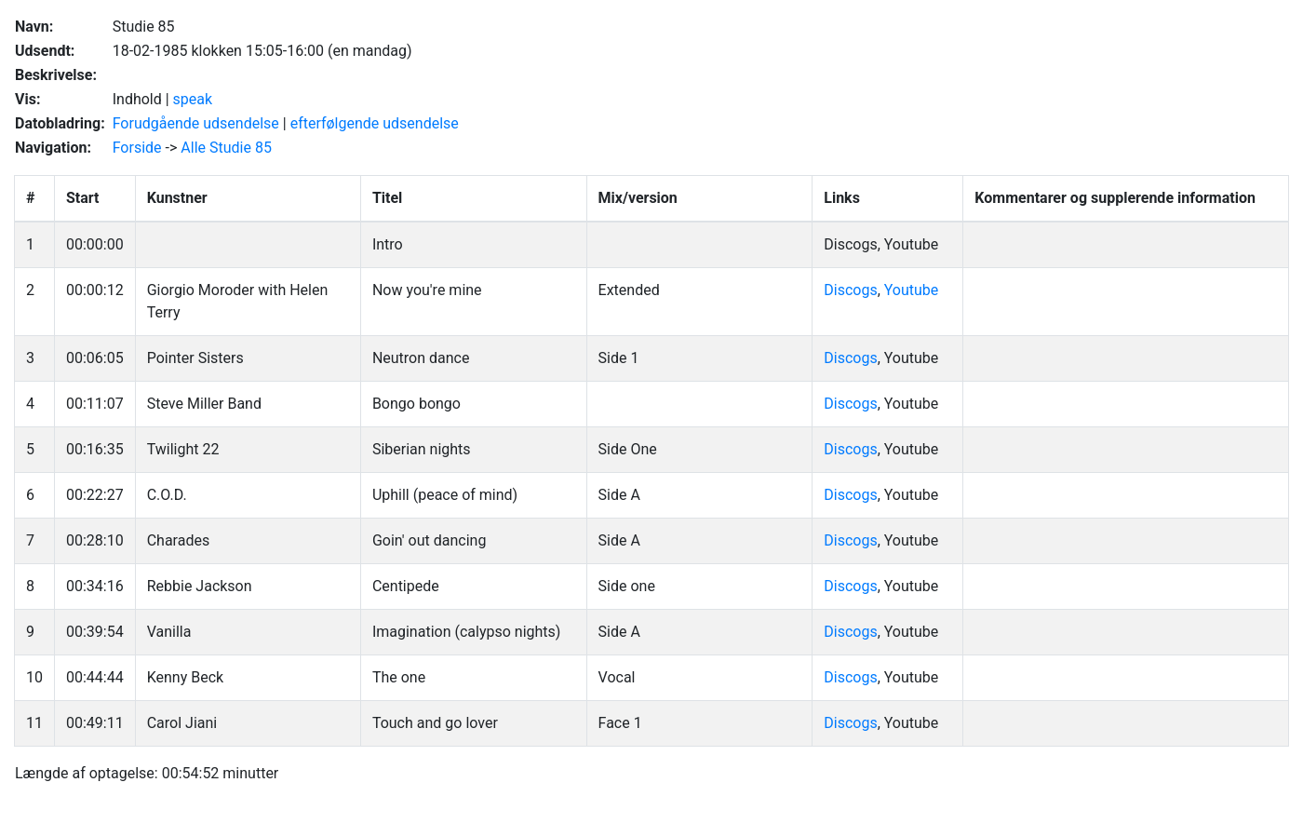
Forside (137, 147)
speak (193, 99)
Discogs (850, 290)
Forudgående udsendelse (196, 123)
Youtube (911, 290)
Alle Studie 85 (226, 147)
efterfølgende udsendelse (374, 123)
